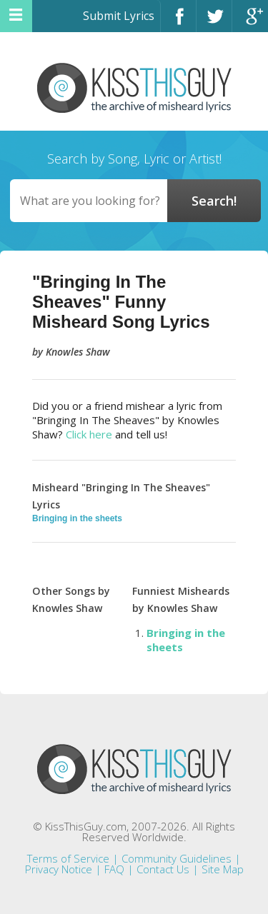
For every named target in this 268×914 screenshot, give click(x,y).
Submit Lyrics (118, 16)
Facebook (178, 22)
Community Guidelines (176, 858)
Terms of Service (68, 858)
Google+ (250, 22)
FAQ (114, 869)
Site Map (223, 869)
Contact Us (163, 869)
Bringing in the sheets (77, 518)
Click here (89, 434)
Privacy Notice (58, 869)
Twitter (214, 22)
